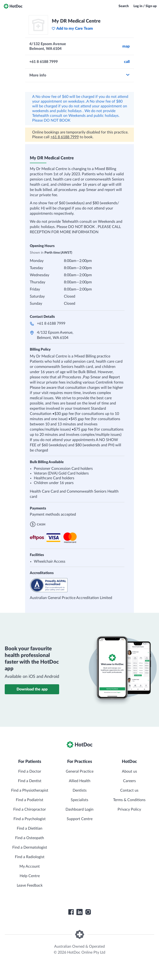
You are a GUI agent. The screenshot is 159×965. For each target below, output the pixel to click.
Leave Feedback (30, 885)
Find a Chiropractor (29, 809)
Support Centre (80, 819)
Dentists (80, 790)
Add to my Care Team (72, 28)
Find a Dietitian (29, 828)
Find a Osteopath (29, 838)
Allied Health (79, 781)
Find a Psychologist (29, 819)
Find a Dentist (29, 781)
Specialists (79, 800)
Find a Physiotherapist (29, 790)
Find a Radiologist (29, 857)
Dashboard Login (79, 809)
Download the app (32, 689)
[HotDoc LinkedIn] (79, 912)
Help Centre (30, 876)
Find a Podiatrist (29, 800)
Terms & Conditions (129, 800)
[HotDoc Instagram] (88, 912)
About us (129, 771)
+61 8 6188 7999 (64, 137)
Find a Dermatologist (29, 847)
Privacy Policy (129, 809)
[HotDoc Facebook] (71, 912)
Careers (129, 781)
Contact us (129, 790)
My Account (29, 866)
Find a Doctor (29, 771)
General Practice (79, 771)
